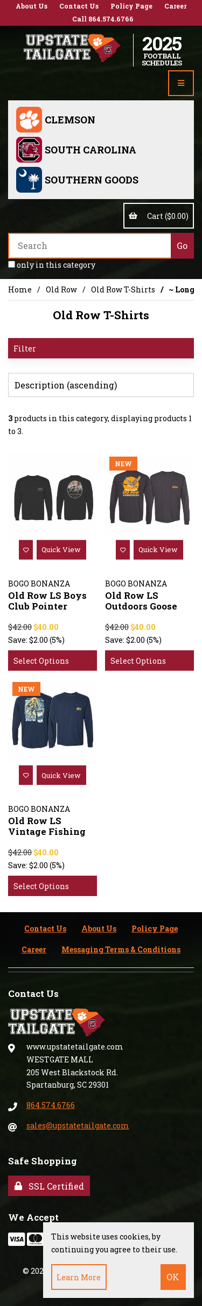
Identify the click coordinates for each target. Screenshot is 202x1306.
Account (192, 50)
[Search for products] (89, 246)
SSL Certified (49, 1186)
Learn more (79, 1277)
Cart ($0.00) (158, 216)
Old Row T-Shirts (123, 289)
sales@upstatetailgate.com (77, 1125)
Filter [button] (24, 348)
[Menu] (181, 83)
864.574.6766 (50, 1105)
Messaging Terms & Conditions (120, 949)
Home (20, 289)
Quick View (61, 549)
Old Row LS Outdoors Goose (141, 600)
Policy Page (131, 6)
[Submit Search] (182, 246)
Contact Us (79, 6)
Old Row (61, 289)
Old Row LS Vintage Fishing (47, 826)
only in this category (51, 265)
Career (175, 6)
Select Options (41, 661)
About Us (31, 6)
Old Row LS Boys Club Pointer (47, 600)
